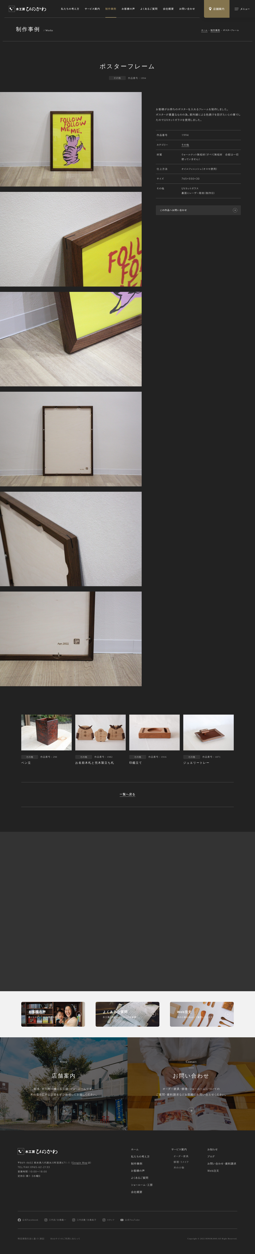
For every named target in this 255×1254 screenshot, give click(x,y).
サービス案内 (92, 9)
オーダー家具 (181, 1156)
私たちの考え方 (70, 9)
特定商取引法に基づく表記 (31, 1239)
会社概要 (168, 9)
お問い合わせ (187, 9)
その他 (185, 145)
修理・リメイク (181, 1162)
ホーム (204, 30)
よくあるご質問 (149, 9)
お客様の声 (128, 9)
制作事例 (110, 9)
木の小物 (179, 1167)
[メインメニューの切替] (242, 9)
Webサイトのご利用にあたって (65, 1239)
